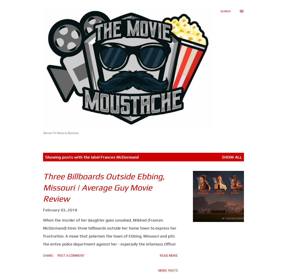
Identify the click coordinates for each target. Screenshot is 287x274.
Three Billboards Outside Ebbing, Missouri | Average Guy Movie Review (104, 187)
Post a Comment (71, 255)
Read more (169, 255)
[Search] (225, 11)
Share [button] (48, 255)
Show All (232, 157)
